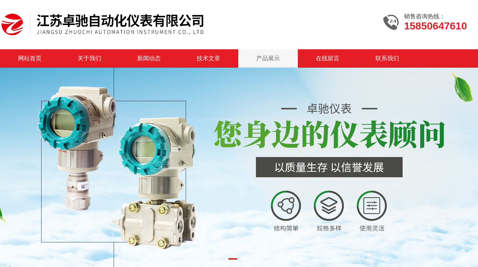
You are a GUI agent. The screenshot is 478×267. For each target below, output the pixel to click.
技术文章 (208, 58)
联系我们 (387, 58)
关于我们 (89, 58)
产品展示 (268, 58)
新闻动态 (149, 58)
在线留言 (327, 58)
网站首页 (30, 58)
